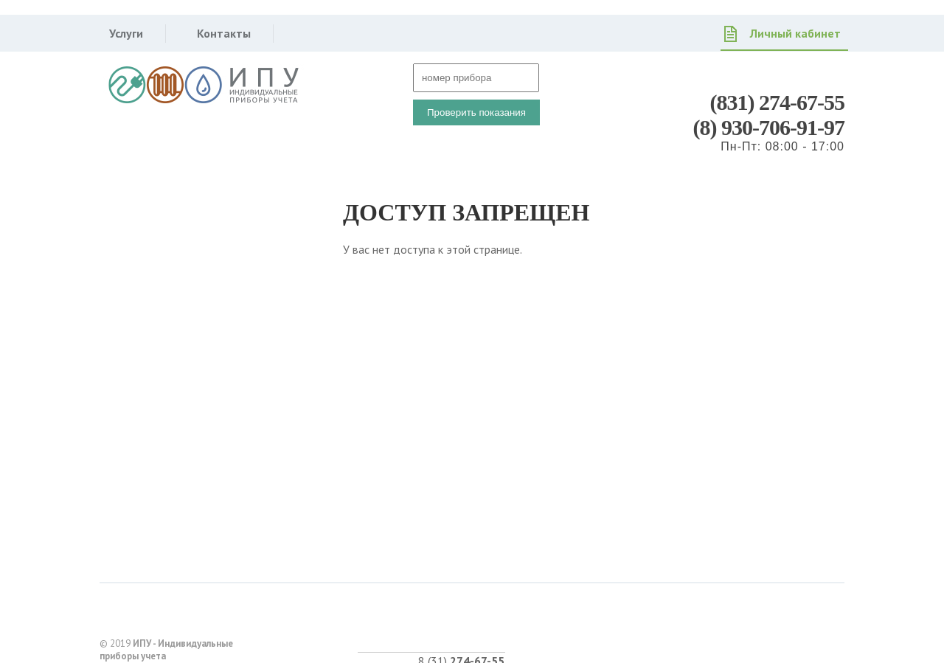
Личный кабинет (795, 33)
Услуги (126, 33)
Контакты (224, 33)
